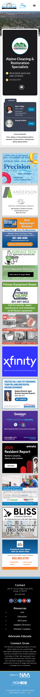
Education (22, 616)
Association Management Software (20, 683)
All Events (22, 620)
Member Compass (22, 629)
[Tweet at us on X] (15, 601)
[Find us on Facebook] (11, 601)
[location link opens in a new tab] (21, 74)
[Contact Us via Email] (29, 601)
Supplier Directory (22, 624)
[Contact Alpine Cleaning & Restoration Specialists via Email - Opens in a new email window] (21, 87)
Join (22, 612)
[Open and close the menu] (27, 5)
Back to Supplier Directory (13, 28)
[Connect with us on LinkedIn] (20, 601)
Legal (28, 693)
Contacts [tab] (11, 100)
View (31, 109)
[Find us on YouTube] (24, 601)
